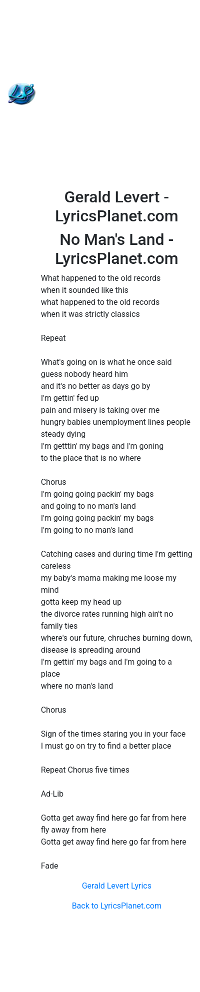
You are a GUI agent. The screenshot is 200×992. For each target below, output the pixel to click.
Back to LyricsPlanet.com (117, 906)
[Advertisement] (100, 93)
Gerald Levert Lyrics (117, 886)
